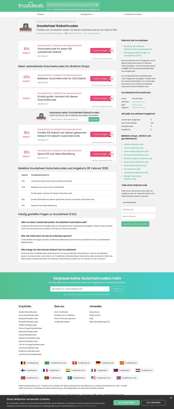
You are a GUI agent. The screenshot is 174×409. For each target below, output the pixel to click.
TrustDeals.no (32, 380)
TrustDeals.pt (55, 380)
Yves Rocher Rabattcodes (30, 356)
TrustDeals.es (131, 365)
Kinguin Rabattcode (92, 9)
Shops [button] (40, 14)
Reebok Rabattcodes (28, 343)
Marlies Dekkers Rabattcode (138, 158)
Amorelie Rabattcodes (29, 317)
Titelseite (41, 21)
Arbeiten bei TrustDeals (64, 317)
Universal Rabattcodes (29, 350)
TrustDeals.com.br (58, 365)
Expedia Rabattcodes (28, 334)
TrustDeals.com (103, 380)
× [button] (171, 398)
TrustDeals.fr (54, 373)
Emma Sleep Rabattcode (136, 151)
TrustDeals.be (32, 365)
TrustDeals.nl (146, 373)
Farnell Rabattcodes (28, 337)
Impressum (94, 314)
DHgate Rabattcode (76, 9)
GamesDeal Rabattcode (136, 155)
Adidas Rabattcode (60, 9)
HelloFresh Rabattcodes (29, 340)
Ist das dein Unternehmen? (139, 106)
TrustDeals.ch (84, 365)
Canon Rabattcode (133, 148)
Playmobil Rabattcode (135, 165)
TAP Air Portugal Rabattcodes (32, 347)
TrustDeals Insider (133, 14)
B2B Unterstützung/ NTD (99, 324)
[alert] (87, 402)
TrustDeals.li (124, 373)
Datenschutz (94, 317)
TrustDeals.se (79, 380)
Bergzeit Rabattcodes (28, 321)
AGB (91, 321)
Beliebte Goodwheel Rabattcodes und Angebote (138, 48)
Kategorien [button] (86, 14)
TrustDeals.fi (31, 373)
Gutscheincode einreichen (135, 224)
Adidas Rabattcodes (28, 314)
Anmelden (94, 120)
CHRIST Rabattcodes (28, 327)
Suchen (97, 5)
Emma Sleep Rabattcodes (30, 330)
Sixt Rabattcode (132, 169)
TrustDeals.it (102, 373)
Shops (49, 21)
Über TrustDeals (61, 314)
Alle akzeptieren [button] (127, 402)
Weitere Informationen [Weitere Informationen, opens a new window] (87, 406)
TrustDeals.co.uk (129, 380)
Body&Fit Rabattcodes (28, 324)
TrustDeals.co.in (78, 373)
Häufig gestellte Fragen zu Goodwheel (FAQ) (137, 54)
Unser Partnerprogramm (65, 321)
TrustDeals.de (107, 365)
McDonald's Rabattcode (136, 162)
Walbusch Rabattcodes (29, 353)
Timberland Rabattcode (136, 172)
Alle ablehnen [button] (153, 402)
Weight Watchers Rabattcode (132, 177)
